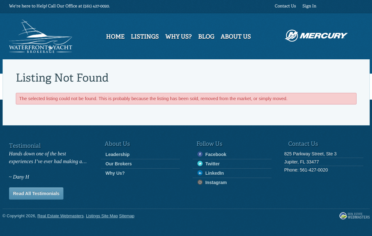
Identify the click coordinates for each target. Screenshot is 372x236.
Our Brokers (119, 163)
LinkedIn (210, 173)
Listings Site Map (102, 215)
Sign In (309, 6)
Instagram (212, 182)
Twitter (208, 163)
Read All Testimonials (36, 193)
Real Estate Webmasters (354, 216)
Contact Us (285, 6)
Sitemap (127, 215)
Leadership (118, 154)
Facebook (211, 154)
